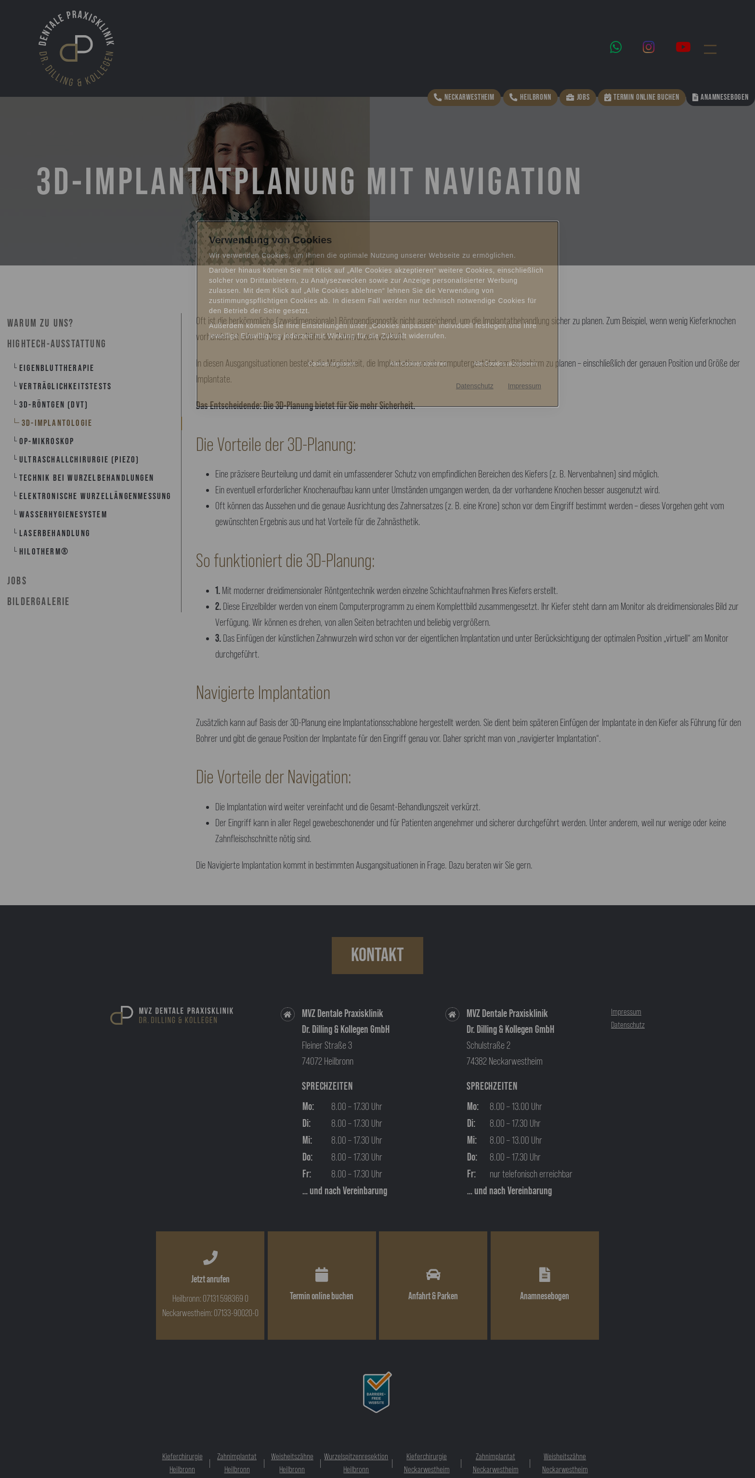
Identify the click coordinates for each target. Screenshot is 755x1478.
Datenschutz (475, 386)
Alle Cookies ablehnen (418, 363)
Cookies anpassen (332, 363)
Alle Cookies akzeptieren (505, 363)
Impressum (524, 386)
